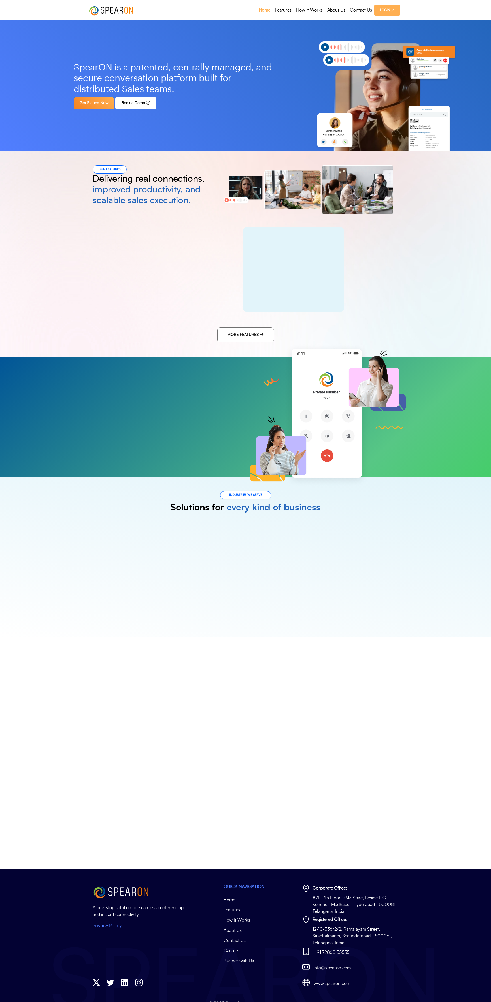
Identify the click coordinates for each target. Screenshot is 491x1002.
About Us (336, 10)
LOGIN (387, 10)
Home (264, 10)
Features (283, 10)
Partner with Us (239, 961)
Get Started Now (98, 103)
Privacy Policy (107, 926)
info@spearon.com (332, 968)
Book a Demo (140, 103)
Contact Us (361, 10)
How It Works (309, 10)
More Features (245, 335)
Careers (231, 951)
